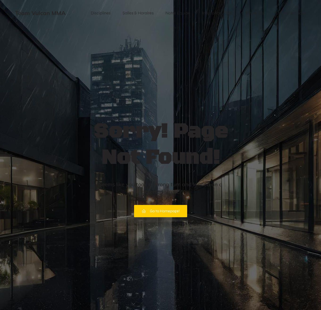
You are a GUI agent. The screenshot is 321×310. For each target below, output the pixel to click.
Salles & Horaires (138, 13)
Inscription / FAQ (217, 13)
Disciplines (101, 13)
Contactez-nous (290, 13)
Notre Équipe (177, 13)
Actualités (254, 13)
